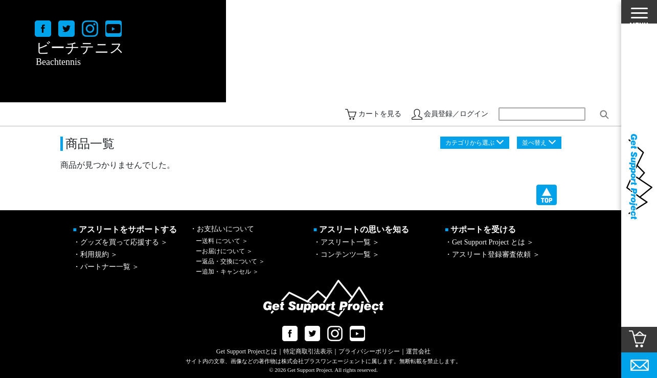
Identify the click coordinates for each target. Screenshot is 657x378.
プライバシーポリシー (369, 351)
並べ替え (534, 142)
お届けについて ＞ (224, 251)
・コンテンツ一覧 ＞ (346, 254)
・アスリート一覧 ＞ (346, 242)
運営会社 (418, 351)
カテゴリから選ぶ (469, 142)
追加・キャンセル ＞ (227, 271)
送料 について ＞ (222, 240)
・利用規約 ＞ (95, 254)
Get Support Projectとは (246, 351)
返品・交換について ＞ (230, 261)
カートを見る (379, 114)
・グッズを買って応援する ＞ (120, 242)
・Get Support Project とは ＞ (489, 242)
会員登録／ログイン (456, 114)
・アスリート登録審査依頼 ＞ (492, 254)
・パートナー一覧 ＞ (106, 267)
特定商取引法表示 (307, 351)
